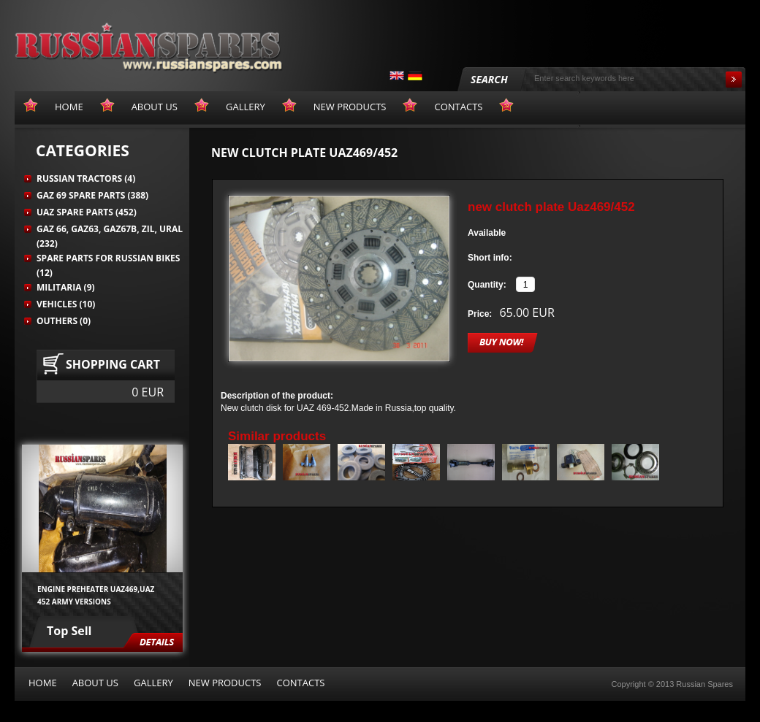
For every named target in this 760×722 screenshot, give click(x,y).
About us (95, 682)
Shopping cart (113, 364)
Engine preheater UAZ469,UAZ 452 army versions (95, 595)
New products (225, 682)
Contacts (300, 682)
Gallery (153, 682)
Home (42, 682)
